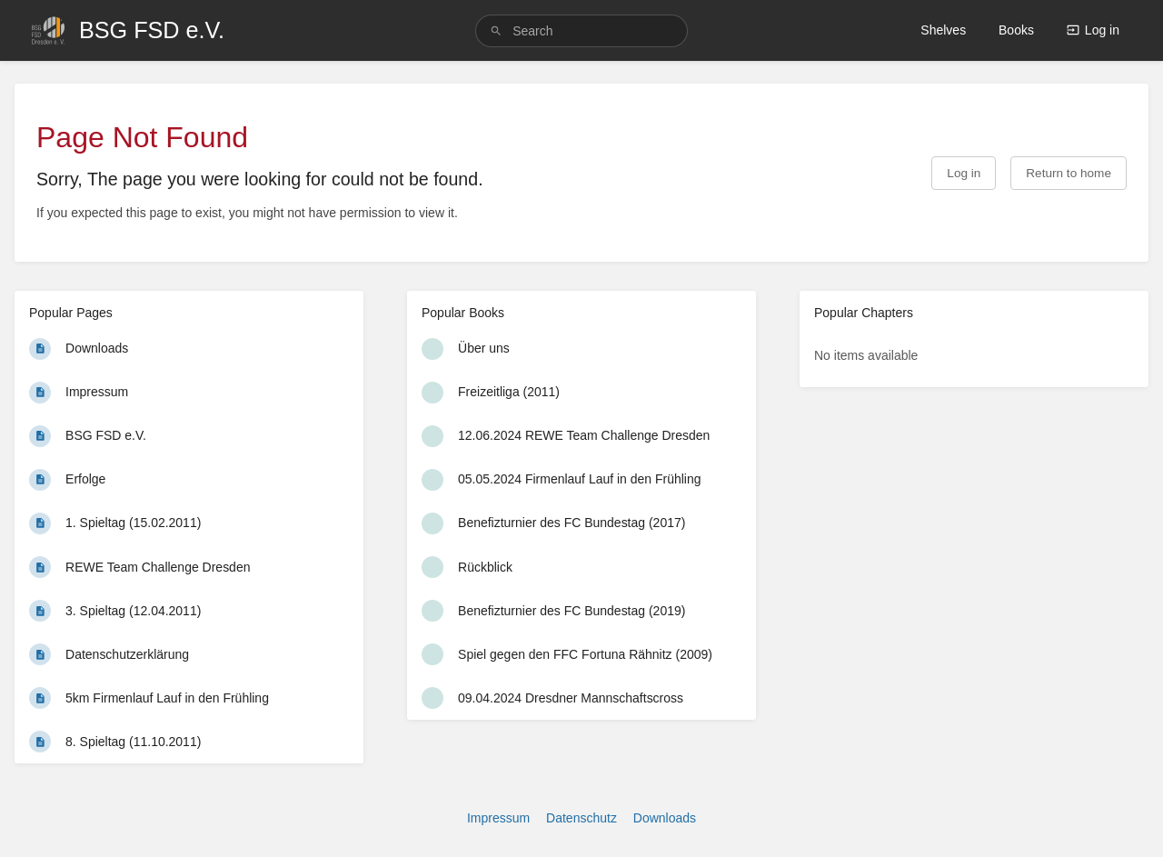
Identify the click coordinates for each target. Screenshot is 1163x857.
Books (1016, 30)
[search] (581, 31)
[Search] (496, 31)
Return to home (1068, 173)
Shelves (943, 30)
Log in (1093, 30)
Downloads (664, 818)
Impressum (498, 818)
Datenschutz (581, 818)
